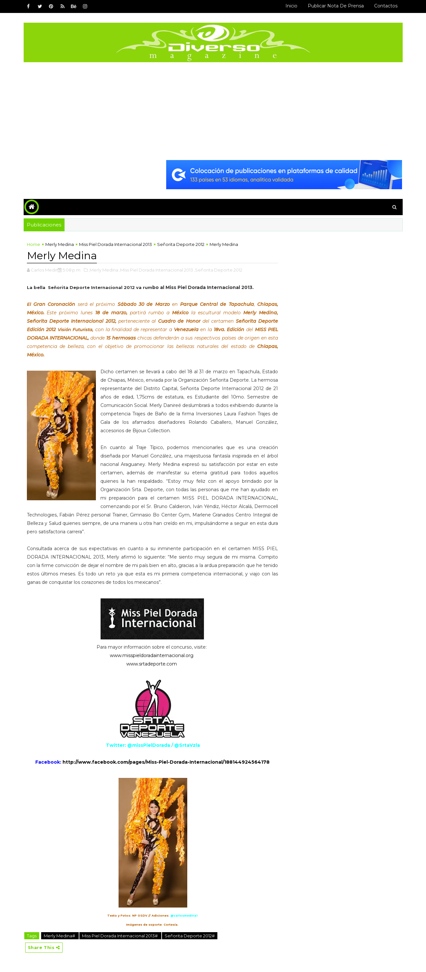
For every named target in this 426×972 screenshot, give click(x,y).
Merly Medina (59, 244)
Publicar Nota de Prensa (336, 6)
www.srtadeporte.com (151, 664)
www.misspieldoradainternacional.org (151, 655)
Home (33, 244)
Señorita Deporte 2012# (190, 935)
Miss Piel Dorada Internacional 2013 (115, 244)
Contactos (385, 6)
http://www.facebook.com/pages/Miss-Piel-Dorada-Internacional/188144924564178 (166, 762)
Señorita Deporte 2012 (180, 244)
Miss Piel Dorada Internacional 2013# (120, 935)
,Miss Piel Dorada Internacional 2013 (156, 269)
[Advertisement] (213, 110)
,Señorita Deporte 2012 (218, 269)
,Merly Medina (103, 269)
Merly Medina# (60, 935)
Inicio (291, 6)
